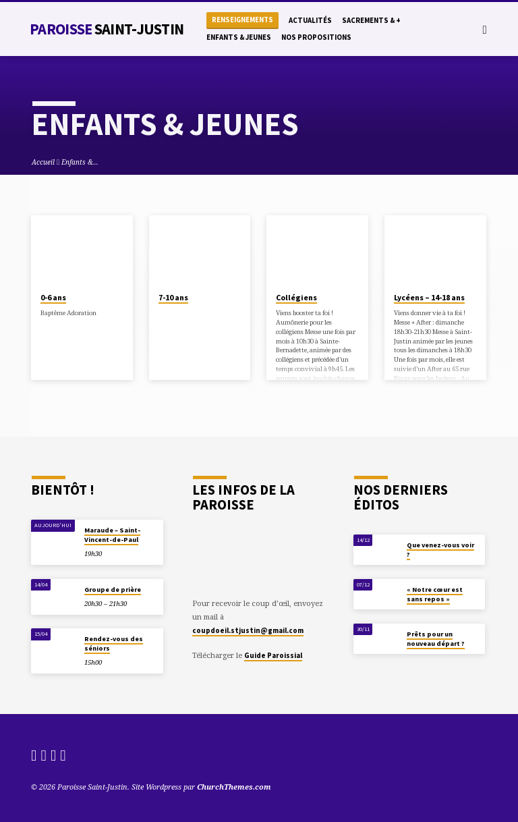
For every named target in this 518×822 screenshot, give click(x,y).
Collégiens (296, 297)
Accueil (43, 162)
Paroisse (106, 29)
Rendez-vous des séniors (113, 643)
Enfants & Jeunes (238, 37)
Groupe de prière (112, 589)
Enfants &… (79, 162)
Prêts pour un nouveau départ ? (436, 639)
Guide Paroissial (273, 655)
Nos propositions (316, 37)
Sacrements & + (371, 20)
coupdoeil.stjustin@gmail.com (248, 630)
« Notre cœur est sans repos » (435, 594)
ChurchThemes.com (234, 787)
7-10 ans (173, 297)
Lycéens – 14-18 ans (429, 297)
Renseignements (242, 20)
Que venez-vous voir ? (440, 550)
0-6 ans (53, 297)
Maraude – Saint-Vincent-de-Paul (112, 535)
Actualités (310, 20)
